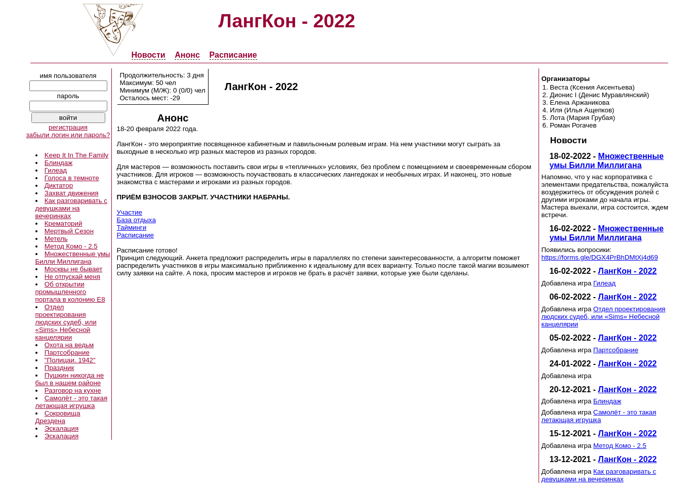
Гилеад (56, 170)
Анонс (187, 55)
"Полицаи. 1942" (70, 360)
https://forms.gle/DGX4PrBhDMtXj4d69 (600, 257)
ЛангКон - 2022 (627, 271)
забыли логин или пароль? (68, 135)
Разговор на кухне (73, 390)
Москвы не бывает (74, 269)
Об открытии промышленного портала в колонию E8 (70, 291)
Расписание (233, 55)
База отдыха (136, 220)
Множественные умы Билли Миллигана (72, 257)
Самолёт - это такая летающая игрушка (71, 401)
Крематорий (64, 223)
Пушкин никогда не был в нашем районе (69, 379)
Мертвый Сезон (69, 231)
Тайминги (132, 227)
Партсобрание (67, 352)
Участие (129, 212)
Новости (149, 55)
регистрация (68, 127)
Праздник (59, 367)
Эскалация (61, 428)
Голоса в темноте (72, 178)
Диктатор (59, 185)
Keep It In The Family (76, 155)
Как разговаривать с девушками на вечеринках (71, 208)
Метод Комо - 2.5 (71, 246)
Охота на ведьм (69, 345)
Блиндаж (58, 163)
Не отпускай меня (72, 276)
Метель (56, 238)
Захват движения (72, 193)
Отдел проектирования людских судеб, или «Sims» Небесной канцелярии (66, 322)
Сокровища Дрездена (57, 417)
